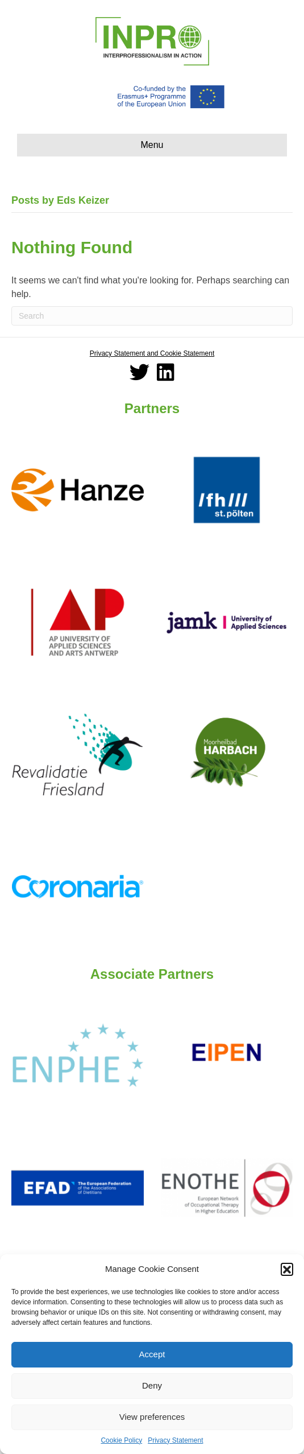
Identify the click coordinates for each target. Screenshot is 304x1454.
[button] (287, 1269)
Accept (152, 1354)
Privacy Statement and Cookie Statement (152, 353)
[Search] (152, 316)
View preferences (152, 1417)
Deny (152, 1385)
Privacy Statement (175, 1440)
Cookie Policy (121, 1440)
